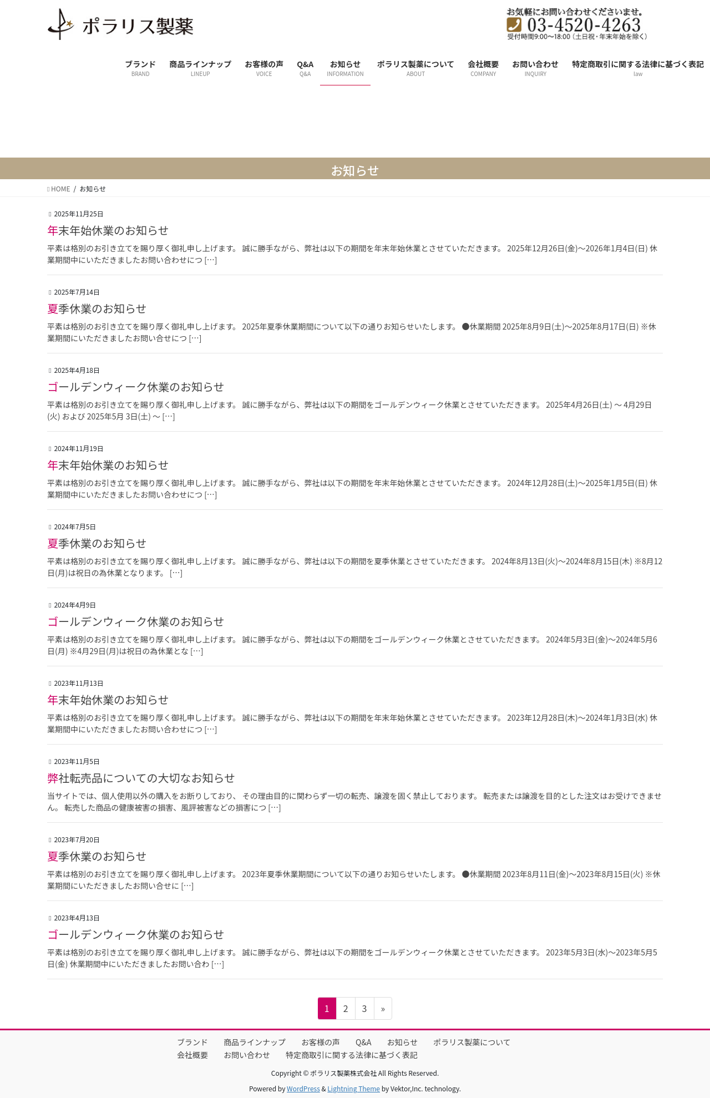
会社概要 (192, 1054)
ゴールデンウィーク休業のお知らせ (136, 386)
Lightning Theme (353, 1088)
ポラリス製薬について (472, 1042)
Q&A (363, 1042)
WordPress (303, 1088)
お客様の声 (320, 1042)
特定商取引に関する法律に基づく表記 (352, 1054)
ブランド (192, 1042)
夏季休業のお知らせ (97, 308)
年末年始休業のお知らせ (108, 230)
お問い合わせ (247, 1054)
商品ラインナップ (255, 1042)
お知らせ (402, 1042)
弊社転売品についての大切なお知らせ (141, 778)
